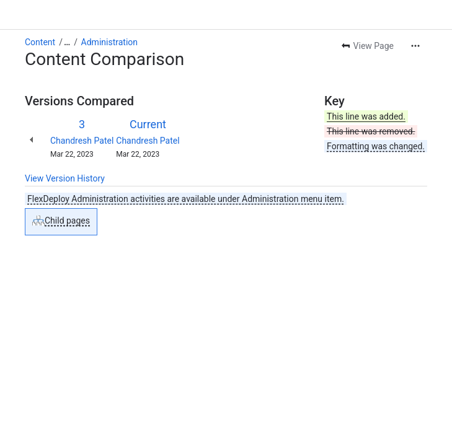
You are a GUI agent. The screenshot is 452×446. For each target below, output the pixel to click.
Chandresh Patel (81, 141)
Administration (109, 42)
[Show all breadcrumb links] (67, 42)
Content (40, 42)
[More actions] (415, 46)
